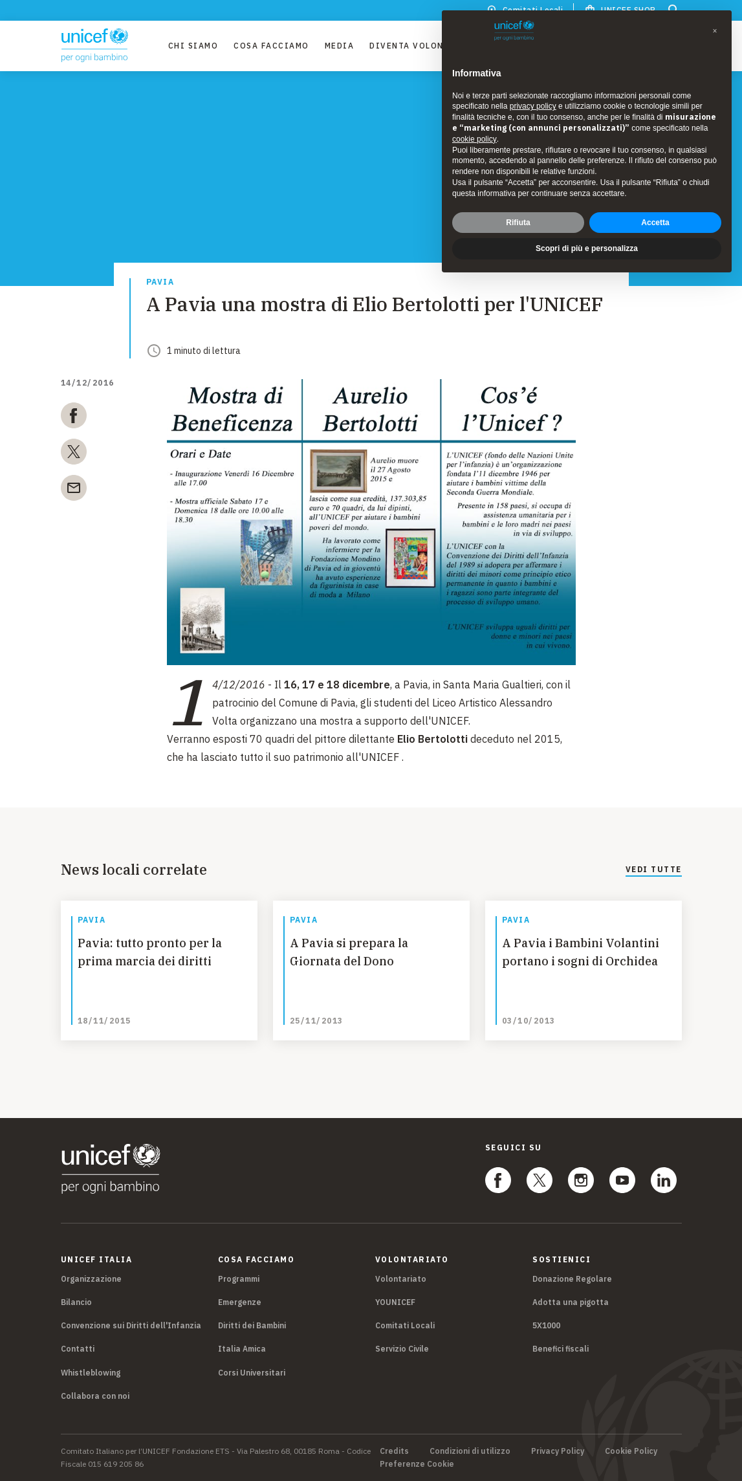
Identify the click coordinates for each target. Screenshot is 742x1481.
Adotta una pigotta (570, 1302)
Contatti (77, 1349)
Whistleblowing (90, 1372)
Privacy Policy (557, 1451)
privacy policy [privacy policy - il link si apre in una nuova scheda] (533, 106)
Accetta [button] (655, 222)
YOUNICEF (395, 1302)
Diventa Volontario (421, 45)
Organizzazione (91, 1279)
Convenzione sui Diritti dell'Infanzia (131, 1325)
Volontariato (400, 1279)
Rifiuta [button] (518, 222)
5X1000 (546, 1325)
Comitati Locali (405, 1325)
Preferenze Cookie (417, 1464)
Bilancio (76, 1302)
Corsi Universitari (251, 1372)
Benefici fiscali (560, 1349)
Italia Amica (242, 1349)
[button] (714, 31)
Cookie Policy (631, 1451)
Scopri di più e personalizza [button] (587, 248)
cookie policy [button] (474, 139)
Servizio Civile (402, 1349)
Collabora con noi (95, 1396)
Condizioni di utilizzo (470, 1451)
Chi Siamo (193, 45)
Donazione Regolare (572, 1279)
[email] (74, 490)
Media (340, 45)
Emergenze (239, 1302)
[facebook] (74, 417)
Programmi (238, 1279)
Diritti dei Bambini (252, 1325)
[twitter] (74, 454)
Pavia (160, 282)
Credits (394, 1451)
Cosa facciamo (271, 45)
